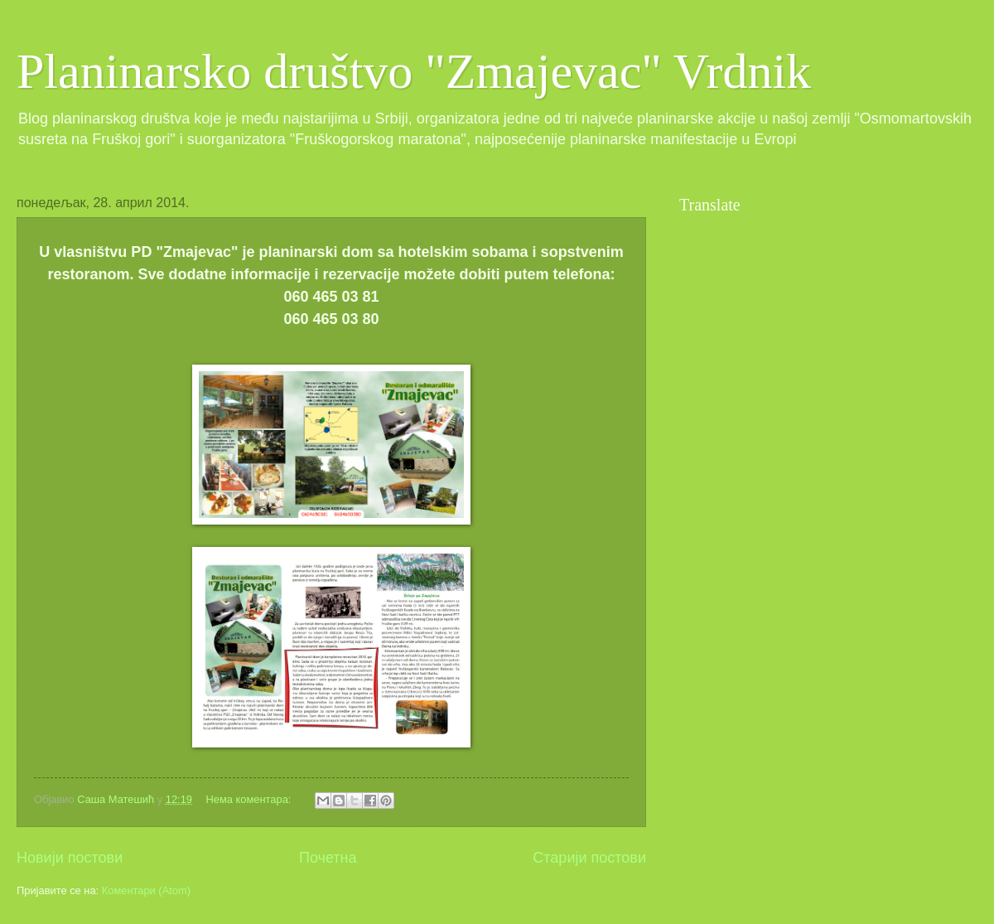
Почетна (328, 857)
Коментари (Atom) (146, 890)
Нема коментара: (249, 799)
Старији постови (589, 857)
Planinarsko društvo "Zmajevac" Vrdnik (414, 71)
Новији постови (70, 857)
